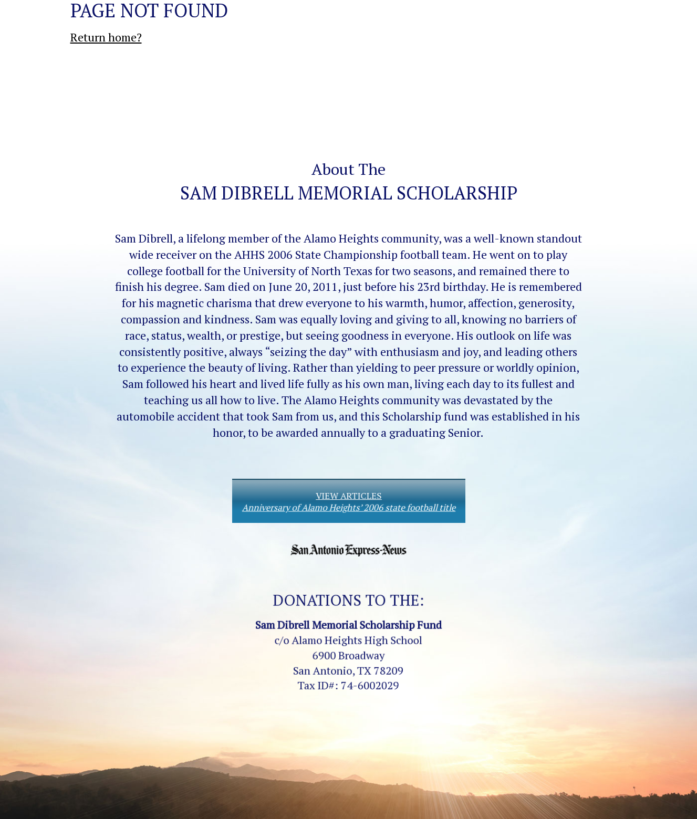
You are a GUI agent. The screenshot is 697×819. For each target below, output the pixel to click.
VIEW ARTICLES (348, 501)
